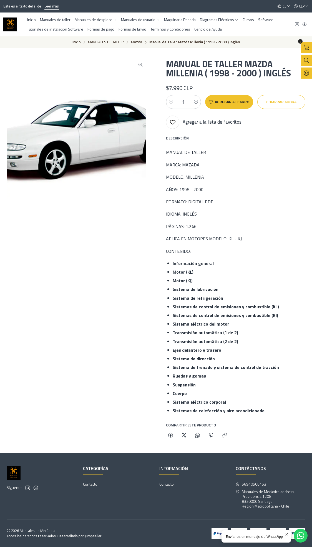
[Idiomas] (283, 6)
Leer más (51, 6)
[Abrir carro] (306, 47)
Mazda (136, 42)
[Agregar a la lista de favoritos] (203, 122)
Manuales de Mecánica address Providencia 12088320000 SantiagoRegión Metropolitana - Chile (265, 499)
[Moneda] (301, 6)
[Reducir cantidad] (171, 102)
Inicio (76, 42)
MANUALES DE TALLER (106, 42)
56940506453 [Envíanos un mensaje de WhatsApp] (251, 484)
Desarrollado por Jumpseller (79, 536)
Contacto (90, 484)
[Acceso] (306, 73)
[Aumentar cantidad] (196, 102)
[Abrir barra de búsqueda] (306, 60)
